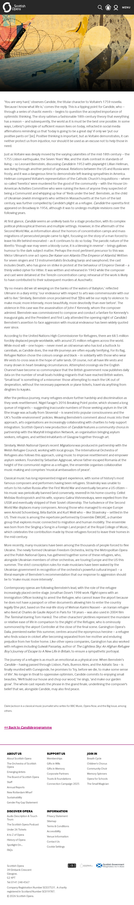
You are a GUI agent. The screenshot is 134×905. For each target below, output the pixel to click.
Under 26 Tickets (16, 829)
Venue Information (58, 836)
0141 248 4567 (20, 882)
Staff (9, 782)
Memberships (54, 758)
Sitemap (51, 821)
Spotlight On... (15, 845)
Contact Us (53, 841)
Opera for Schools (97, 778)
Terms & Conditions (58, 826)
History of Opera (16, 839)
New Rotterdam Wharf (19, 792)
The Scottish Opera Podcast (23, 824)
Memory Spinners (97, 773)
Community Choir (97, 768)
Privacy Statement (57, 816)
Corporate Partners (58, 773)
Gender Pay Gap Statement (22, 802)
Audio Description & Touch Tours (22, 817)
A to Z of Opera (15, 834)
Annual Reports (16, 787)
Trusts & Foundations (59, 778)
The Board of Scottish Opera (23, 777)
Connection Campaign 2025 (63, 783)
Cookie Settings (56, 846)
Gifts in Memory (56, 768)
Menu (126, 7)
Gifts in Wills (53, 763)
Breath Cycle (94, 758)
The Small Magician (98, 783)
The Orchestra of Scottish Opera (21, 765)
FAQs (10, 850)
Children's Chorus (97, 763)
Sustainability (14, 797)
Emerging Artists (16, 772)
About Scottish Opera (19, 758)
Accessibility (54, 831)
